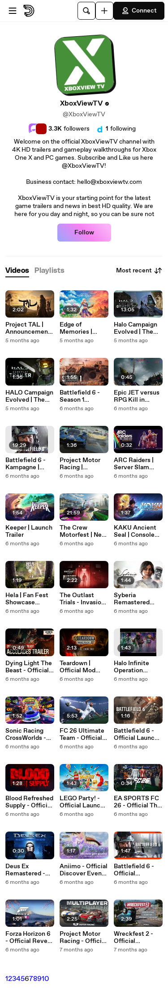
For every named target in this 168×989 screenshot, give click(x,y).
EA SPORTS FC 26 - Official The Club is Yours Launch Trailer (137, 802)
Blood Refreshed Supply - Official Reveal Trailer (29, 802)
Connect (139, 10)
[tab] (17, 270)
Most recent (139, 270)
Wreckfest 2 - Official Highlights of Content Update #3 (137, 937)
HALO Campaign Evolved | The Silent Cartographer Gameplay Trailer (29, 396)
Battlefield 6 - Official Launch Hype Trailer (136, 734)
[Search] (86, 11)
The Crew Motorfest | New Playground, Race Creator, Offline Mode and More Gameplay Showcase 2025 (83, 531)
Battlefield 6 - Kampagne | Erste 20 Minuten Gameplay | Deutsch (25, 464)
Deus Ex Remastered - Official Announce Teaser (25, 870)
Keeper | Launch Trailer (28, 531)
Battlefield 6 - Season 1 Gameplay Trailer (84, 396)
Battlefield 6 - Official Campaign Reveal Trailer (134, 870)
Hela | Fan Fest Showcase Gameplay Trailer (29, 599)
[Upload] (104, 11)
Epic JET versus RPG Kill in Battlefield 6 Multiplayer (136, 396)
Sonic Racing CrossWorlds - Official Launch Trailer (27, 734)
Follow (84, 233)
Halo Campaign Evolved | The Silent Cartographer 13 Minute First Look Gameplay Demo (136, 328)
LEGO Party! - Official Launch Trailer (82, 802)
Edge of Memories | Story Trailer (77, 328)
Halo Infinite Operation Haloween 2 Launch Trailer (134, 667)
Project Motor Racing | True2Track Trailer (80, 464)
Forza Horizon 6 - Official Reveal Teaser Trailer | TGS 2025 (28, 937)
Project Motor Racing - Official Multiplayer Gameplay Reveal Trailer (83, 937)
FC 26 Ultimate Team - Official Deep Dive (82, 734)
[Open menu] (12, 11)
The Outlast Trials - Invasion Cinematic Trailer (82, 599)
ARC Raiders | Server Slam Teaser (134, 464)
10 (45, 979)
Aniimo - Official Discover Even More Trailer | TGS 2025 (84, 870)
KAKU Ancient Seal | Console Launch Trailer (135, 531)
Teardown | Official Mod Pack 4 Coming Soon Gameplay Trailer (82, 667)
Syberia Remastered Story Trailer (132, 599)
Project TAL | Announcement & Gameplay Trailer (28, 328)
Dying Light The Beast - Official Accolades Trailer (28, 667)
